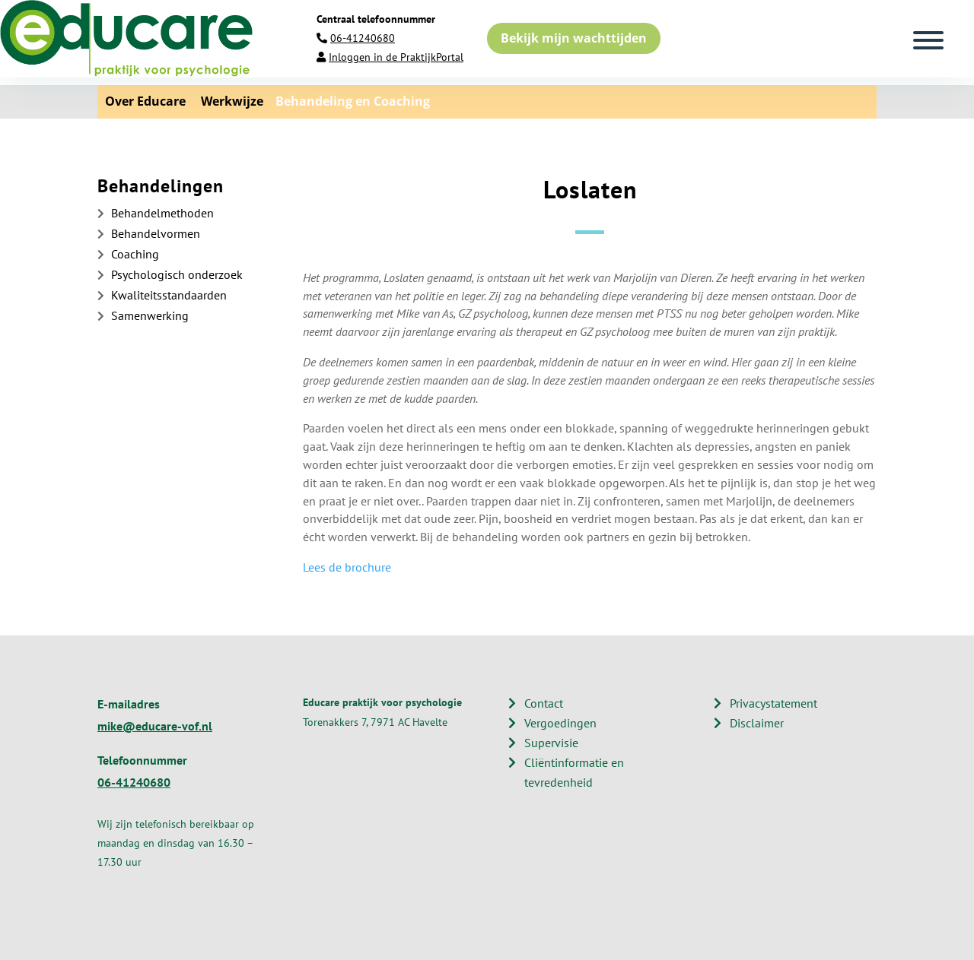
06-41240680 (362, 38)
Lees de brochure (347, 567)
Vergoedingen (560, 722)
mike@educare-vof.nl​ (154, 725)
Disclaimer (757, 722)
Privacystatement (773, 703)
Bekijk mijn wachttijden (574, 38)
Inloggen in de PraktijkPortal (396, 57)
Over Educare (145, 101)
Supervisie (551, 742)
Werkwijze (226, 101)
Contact (543, 703)
